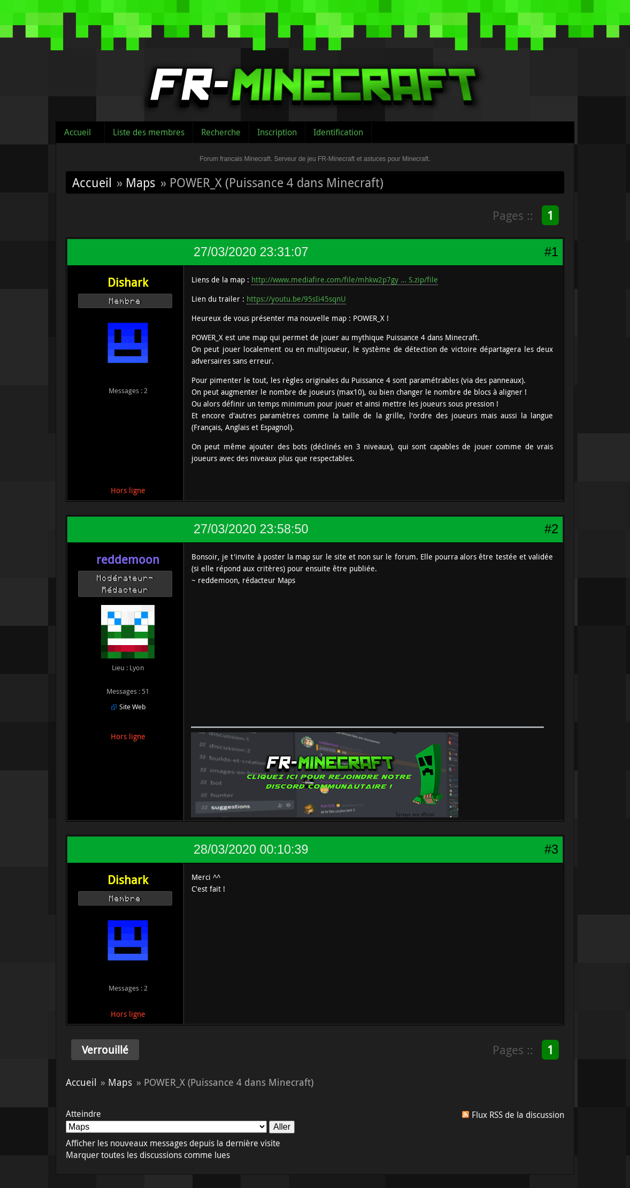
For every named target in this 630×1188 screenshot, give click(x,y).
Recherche (221, 132)
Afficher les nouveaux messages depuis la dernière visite (173, 1143)
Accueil (77, 132)
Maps (140, 182)
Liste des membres (149, 132)
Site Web (132, 706)
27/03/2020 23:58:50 (251, 529)
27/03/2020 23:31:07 (251, 252)
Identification (338, 132)
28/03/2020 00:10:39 (251, 849)
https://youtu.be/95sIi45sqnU (296, 299)
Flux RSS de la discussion (518, 1115)
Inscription (277, 132)
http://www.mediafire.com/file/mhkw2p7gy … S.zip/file (344, 279)
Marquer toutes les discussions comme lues (148, 1155)
